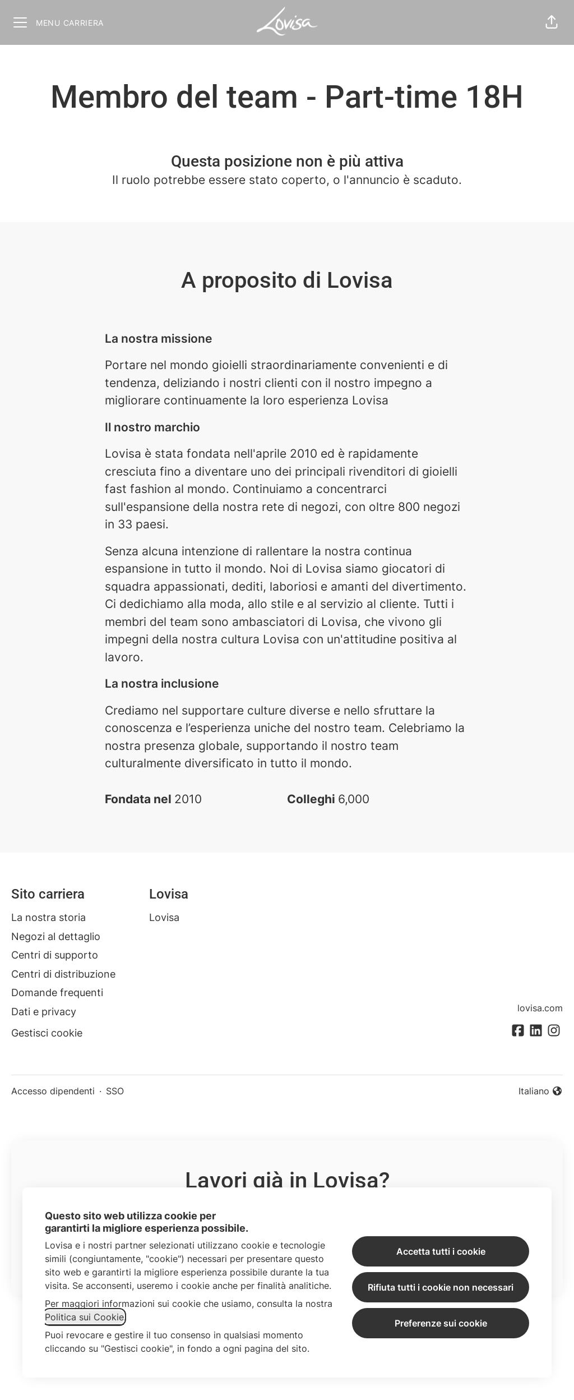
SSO (115, 1091)
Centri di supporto (54, 955)
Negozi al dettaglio (55, 936)
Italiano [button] (541, 1091)
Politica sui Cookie (84, 1317)
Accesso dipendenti (53, 1091)
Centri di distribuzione (63, 974)
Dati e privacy (43, 1011)
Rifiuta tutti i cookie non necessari (440, 1287)
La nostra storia (48, 917)
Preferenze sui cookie (441, 1323)
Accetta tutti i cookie (440, 1251)
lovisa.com (540, 1008)
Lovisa (164, 917)
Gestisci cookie (46, 1033)
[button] (551, 22)
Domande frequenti (57, 992)
